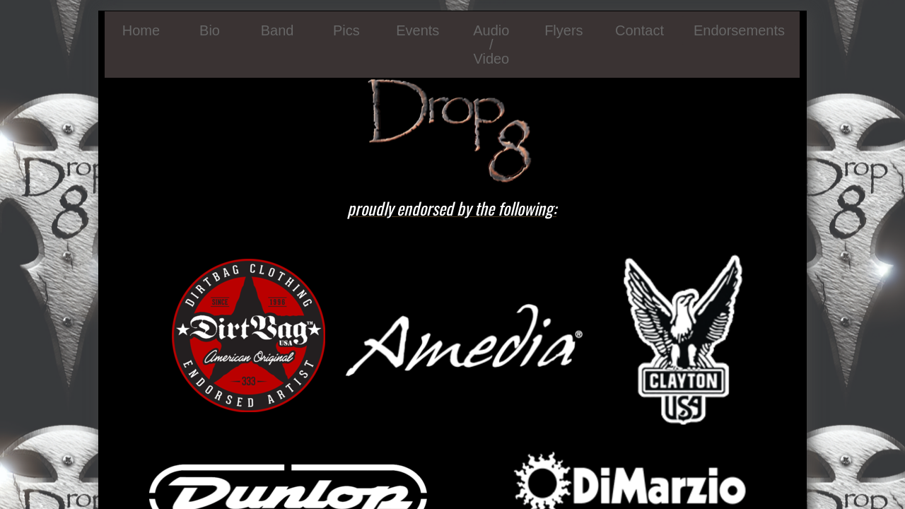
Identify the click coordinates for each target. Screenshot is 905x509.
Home (141, 30)
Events (417, 30)
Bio (209, 30)
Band (277, 30)
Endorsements (739, 30)
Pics (346, 30)
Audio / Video (491, 44)
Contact (639, 30)
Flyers (563, 30)
